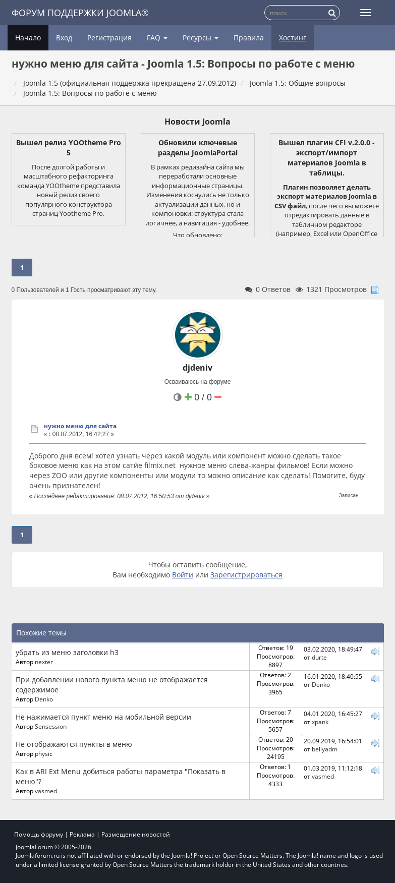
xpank (320, 722)
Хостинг (292, 37)
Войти (182, 574)
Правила (249, 37)
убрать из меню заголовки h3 (67, 652)
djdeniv (197, 367)
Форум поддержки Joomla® (80, 13)
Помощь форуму (38, 834)
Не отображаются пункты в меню (74, 744)
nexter (44, 662)
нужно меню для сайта (80, 426)
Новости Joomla (197, 121)
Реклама (82, 834)
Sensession (51, 726)
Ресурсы (200, 37)
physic (43, 753)
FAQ (157, 37)
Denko (44, 699)
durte (319, 657)
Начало (28, 37)
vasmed (46, 791)
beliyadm (324, 749)
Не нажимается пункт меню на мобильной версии (103, 717)
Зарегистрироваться (246, 574)
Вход (64, 37)
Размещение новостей (135, 834)
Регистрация (109, 37)
